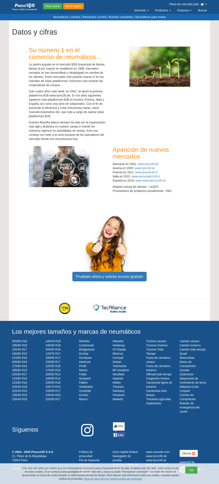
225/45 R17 (19, 349)
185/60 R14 (53, 378)
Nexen (83, 370)
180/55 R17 (53, 357)
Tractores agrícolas (158, 399)
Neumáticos (60, 17)
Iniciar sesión (52, 6)
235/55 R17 (53, 390)
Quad (183, 353)
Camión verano (189, 341)
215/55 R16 (19, 357)
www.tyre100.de (148, 164)
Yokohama (119, 366)
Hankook (84, 362)
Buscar (202, 10)
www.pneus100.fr (146, 172)
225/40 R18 (19, 386)
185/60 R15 (19, 370)
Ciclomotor (186, 374)
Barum (83, 399)
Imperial (118, 378)
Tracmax (118, 386)
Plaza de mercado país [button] (188, 4)
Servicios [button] (141, 10)
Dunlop (83, 353)
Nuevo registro (73, 6)
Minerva (118, 353)
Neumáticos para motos (150, 17)
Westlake (118, 374)
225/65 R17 (53, 399)
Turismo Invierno (157, 345)
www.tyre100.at (145, 168)
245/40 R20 (53, 395)
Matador (118, 399)
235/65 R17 (53, 362)
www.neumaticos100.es (150, 180)
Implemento (153, 403)
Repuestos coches (94, 17)
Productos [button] (163, 10)
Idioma (188, 453)
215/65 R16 (19, 378)
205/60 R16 (19, 362)
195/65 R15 (19, 345)
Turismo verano (156, 341)
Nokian (117, 362)
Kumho (83, 395)
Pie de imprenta (89, 460)
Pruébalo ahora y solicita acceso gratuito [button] (109, 277)
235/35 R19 (19, 395)
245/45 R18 (53, 345)
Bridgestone (87, 349)
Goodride (85, 390)
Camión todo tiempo (193, 349)
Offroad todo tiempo (159, 374)
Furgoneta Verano (157, 378)
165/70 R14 (53, 386)
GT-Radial (119, 349)
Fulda (82, 374)
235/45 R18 (19, 399)
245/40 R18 (53, 341)
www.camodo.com (158, 452)
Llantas (75, 17)
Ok (191, 470)
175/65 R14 (19, 366)
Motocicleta (187, 357)
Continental (86, 345)
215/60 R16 (19, 382)
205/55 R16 (19, 341)
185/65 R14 (53, 374)
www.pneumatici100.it (146, 176)
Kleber (117, 382)
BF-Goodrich (121, 370)
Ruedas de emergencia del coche (190, 407)
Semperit (85, 378)
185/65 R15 (19, 353)
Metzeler (118, 341)
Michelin (84, 341)
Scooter (185, 370)
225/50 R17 (19, 374)
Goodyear (85, 357)
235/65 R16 (53, 382)
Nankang (118, 390)
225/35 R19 (19, 390)
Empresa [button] (184, 10)
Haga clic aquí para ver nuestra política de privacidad (113, 478)
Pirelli (82, 366)
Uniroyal (118, 357)
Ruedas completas (121, 17)
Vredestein (86, 386)
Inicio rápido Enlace (125, 452)
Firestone (119, 395)
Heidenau (119, 345)
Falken (83, 382)
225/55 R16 (53, 366)
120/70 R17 (53, 353)
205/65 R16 (53, 349)
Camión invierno (190, 345)
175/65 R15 (53, 370)
